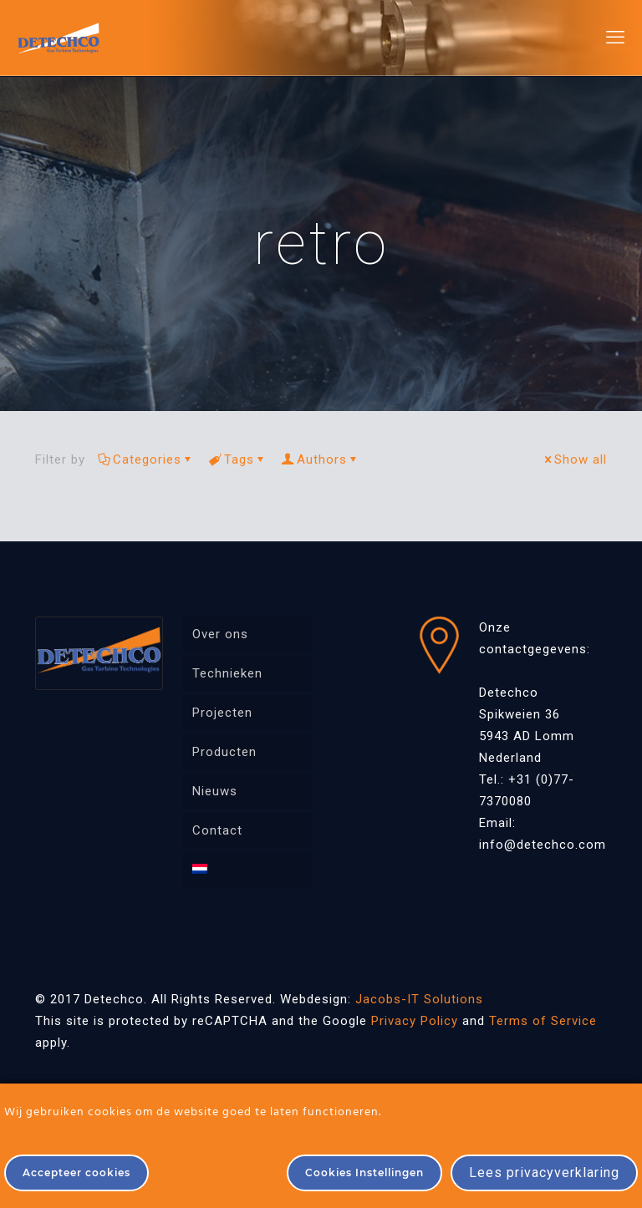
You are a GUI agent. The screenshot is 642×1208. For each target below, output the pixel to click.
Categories (146, 459)
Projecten (222, 712)
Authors (320, 459)
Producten (224, 751)
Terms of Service (543, 1020)
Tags (238, 459)
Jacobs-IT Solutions (419, 999)
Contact (217, 830)
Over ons (220, 634)
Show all (574, 459)
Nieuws (214, 791)
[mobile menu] (615, 37)
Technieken (227, 673)
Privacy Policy (414, 1020)
